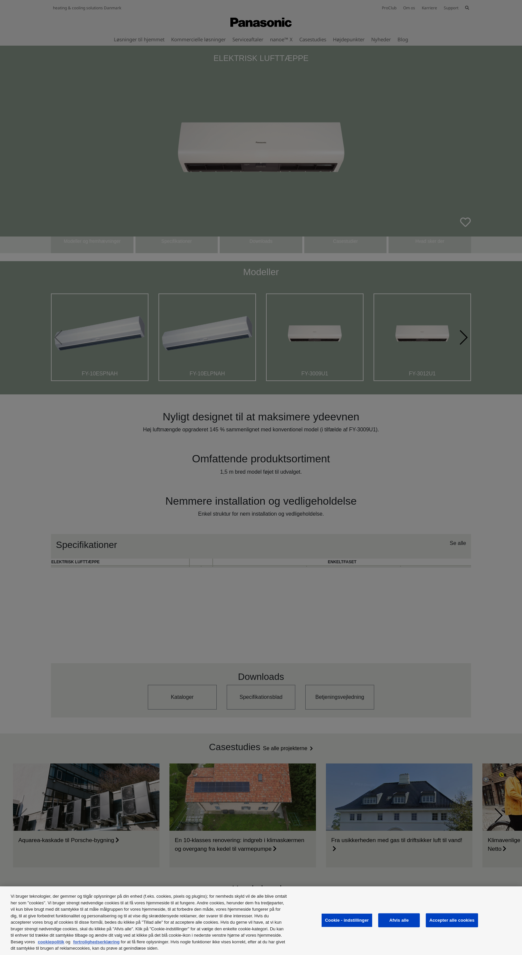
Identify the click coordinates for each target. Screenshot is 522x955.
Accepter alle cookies (452, 920)
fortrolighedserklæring (96, 941)
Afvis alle (399, 920)
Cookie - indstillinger (347, 920)
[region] (261, 920)
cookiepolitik (51, 941)
